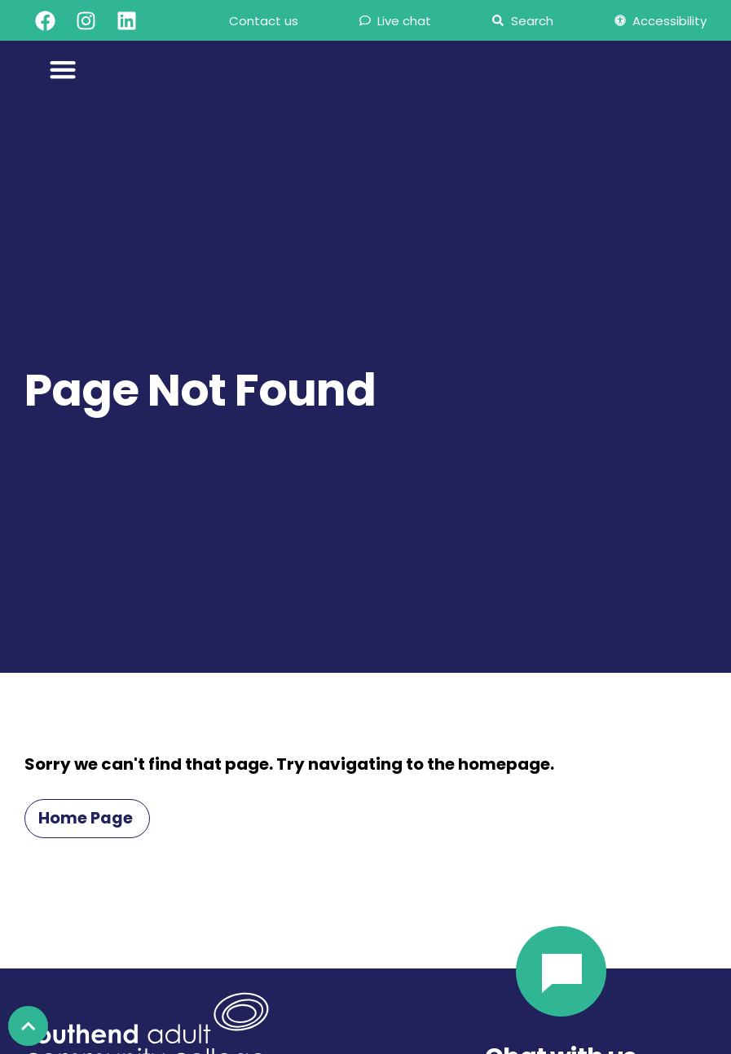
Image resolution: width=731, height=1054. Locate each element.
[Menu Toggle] (63, 69)
